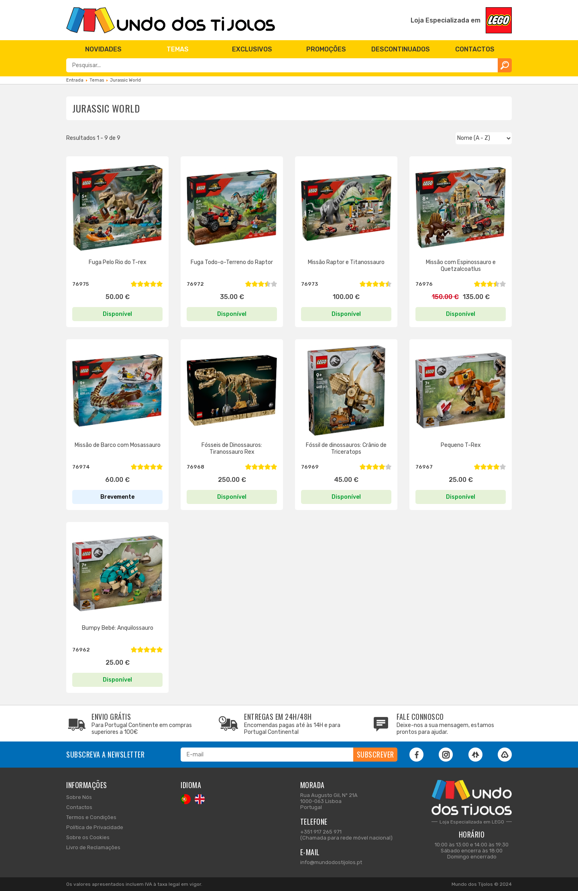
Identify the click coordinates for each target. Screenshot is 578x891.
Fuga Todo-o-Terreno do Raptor (232, 262)
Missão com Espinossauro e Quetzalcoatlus (461, 265)
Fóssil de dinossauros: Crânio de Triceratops (346, 448)
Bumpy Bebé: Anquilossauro (117, 628)
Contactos (79, 807)
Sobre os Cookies (88, 837)
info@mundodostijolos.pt (331, 862)
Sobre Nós (79, 797)
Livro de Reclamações (93, 847)
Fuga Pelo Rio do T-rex (118, 262)
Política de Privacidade (94, 827)
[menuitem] (103, 49)
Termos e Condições (91, 817)
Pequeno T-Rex (461, 445)
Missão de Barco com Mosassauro (118, 445)
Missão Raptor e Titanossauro (346, 262)
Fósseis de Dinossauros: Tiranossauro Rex (231, 448)
